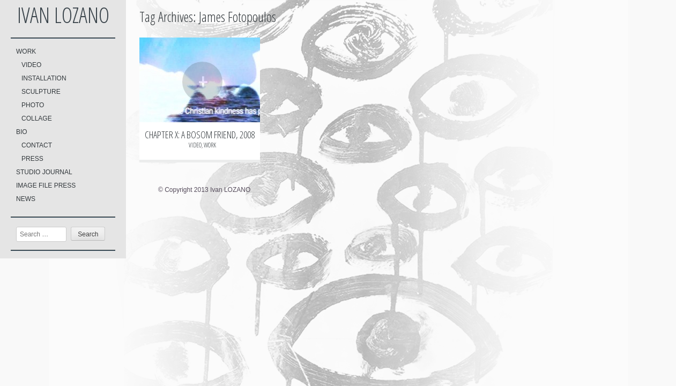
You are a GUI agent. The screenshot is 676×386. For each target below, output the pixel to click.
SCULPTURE (41, 91)
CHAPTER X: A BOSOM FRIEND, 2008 (200, 134)
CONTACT (36, 145)
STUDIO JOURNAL (44, 172)
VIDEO (31, 65)
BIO (21, 132)
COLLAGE (36, 118)
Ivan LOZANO (63, 14)
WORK (26, 51)
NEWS (25, 199)
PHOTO (32, 105)
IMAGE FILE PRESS (46, 185)
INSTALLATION (43, 78)
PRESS (32, 158)
